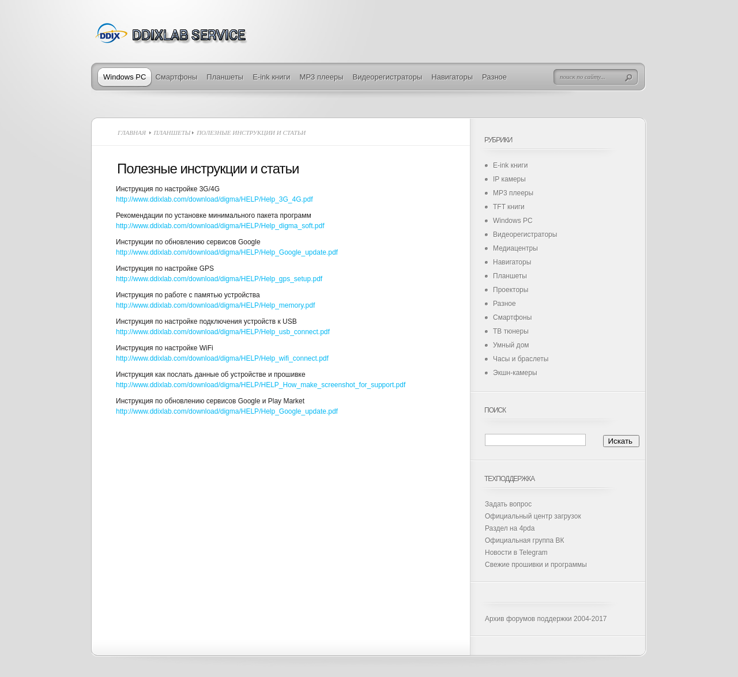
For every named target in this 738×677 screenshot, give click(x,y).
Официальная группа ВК (524, 540)
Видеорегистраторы (388, 77)
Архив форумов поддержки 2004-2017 (546, 619)
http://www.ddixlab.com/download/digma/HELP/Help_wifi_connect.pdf (222, 358)
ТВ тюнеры (511, 331)
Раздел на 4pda (509, 528)
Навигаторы (452, 77)
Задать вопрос (508, 504)
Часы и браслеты (520, 359)
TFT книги (509, 207)
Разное (494, 77)
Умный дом (511, 345)
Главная (132, 132)
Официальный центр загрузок (533, 516)
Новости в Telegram (516, 553)
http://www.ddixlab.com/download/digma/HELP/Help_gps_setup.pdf (219, 279)
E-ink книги (271, 77)
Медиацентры (515, 248)
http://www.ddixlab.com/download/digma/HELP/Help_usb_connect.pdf (223, 332)
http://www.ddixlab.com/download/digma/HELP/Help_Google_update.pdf (227, 252)
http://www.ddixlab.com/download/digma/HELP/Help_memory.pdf (215, 305)
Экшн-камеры (515, 373)
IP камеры (509, 179)
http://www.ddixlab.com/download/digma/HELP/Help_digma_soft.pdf (220, 226)
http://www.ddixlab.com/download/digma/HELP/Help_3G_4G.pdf (214, 199)
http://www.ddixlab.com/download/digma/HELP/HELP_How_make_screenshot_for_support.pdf (260, 385)
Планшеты (224, 77)
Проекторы (510, 290)
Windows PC (124, 77)
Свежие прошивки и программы (536, 565)
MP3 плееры (322, 77)
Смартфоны (176, 77)
